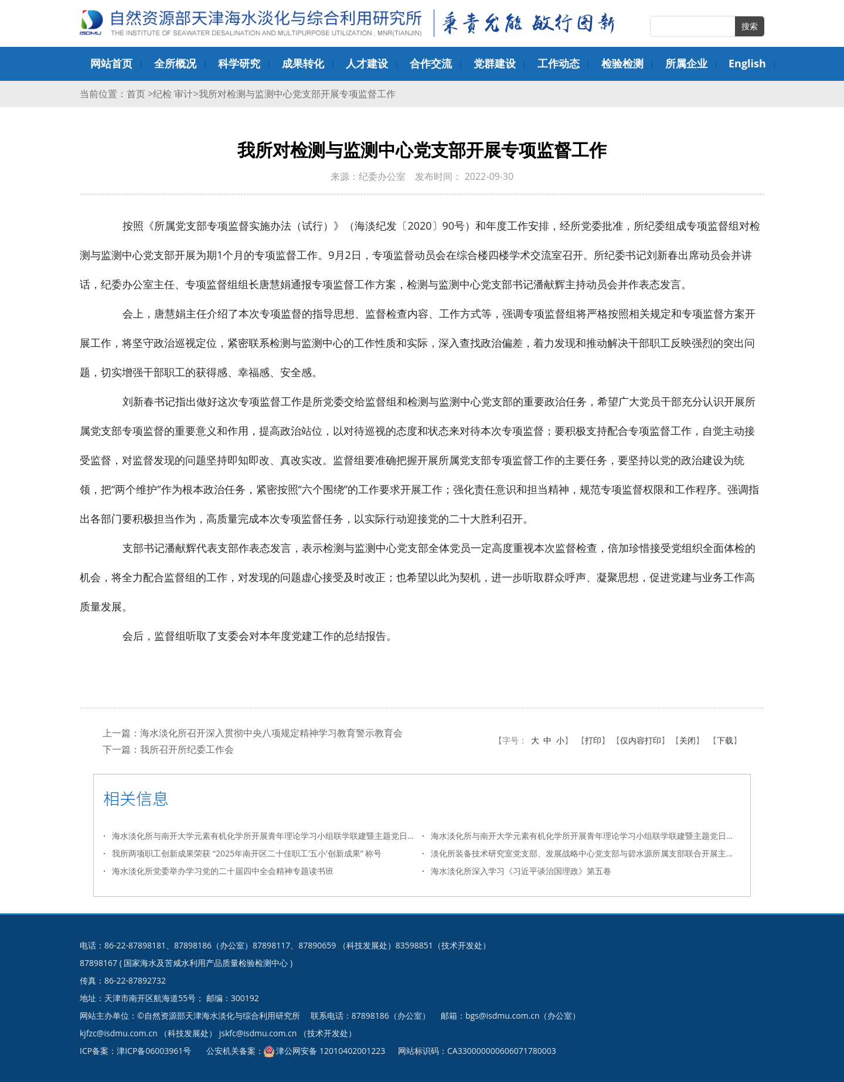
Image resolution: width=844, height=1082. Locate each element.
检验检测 (622, 63)
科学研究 (239, 63)
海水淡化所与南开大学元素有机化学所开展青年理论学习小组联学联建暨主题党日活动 (267, 835)
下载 (725, 740)
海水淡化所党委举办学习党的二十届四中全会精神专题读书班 (222, 870)
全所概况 (175, 63)
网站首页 (111, 63)
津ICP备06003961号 (154, 1050)
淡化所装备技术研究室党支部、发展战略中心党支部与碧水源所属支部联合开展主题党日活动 (586, 853)
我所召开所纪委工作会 (187, 749)
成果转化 (303, 63)
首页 (137, 93)
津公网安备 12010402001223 (330, 1050)
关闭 (687, 740)
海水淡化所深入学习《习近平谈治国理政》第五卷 (521, 870)
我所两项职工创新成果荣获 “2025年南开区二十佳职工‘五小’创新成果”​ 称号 (247, 853)
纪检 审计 (173, 93)
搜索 (749, 26)
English (747, 63)
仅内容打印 (640, 740)
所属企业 (686, 63)
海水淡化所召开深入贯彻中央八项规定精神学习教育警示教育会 (271, 732)
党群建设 (495, 63)
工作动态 (558, 63)
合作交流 (431, 63)
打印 (593, 740)
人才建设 (367, 63)
